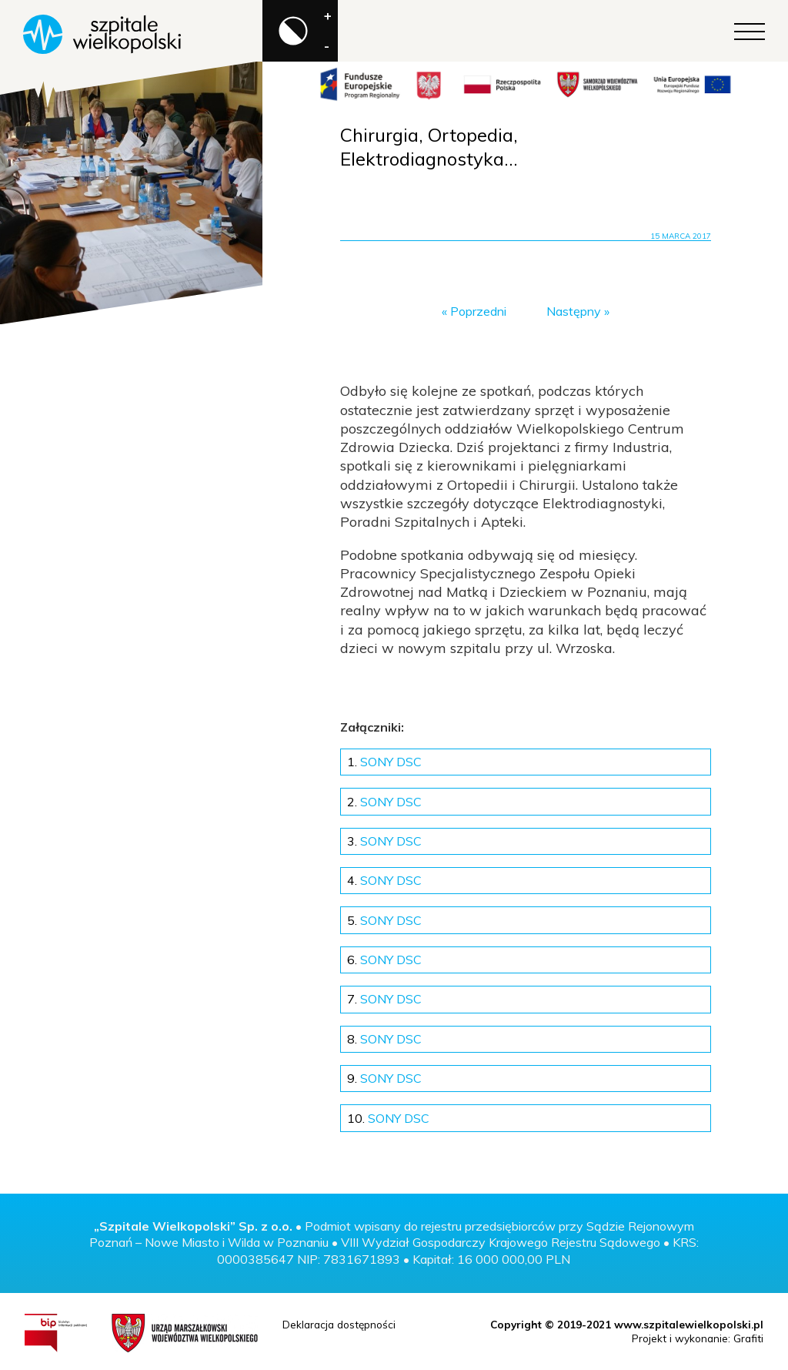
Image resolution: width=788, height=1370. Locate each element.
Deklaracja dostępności (339, 1324)
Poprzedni (478, 311)
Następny (573, 311)
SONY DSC (384, 761)
